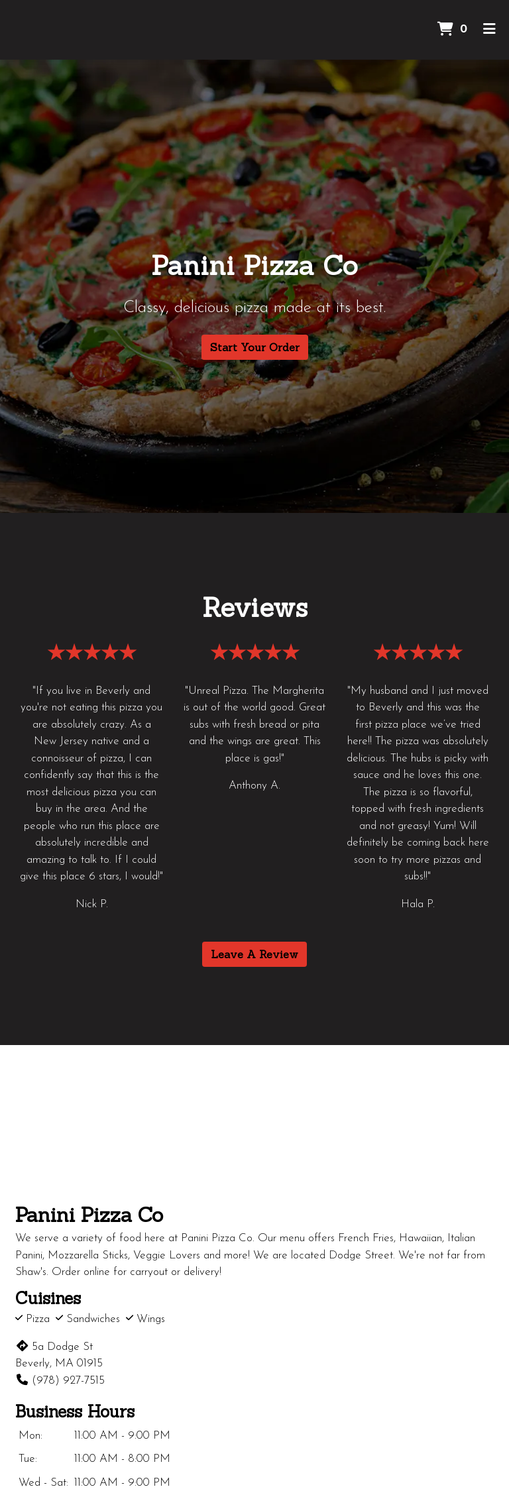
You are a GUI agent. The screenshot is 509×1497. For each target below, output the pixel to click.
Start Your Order (255, 347)
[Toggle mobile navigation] (489, 29)
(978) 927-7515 (60, 1380)
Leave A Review (254, 954)
